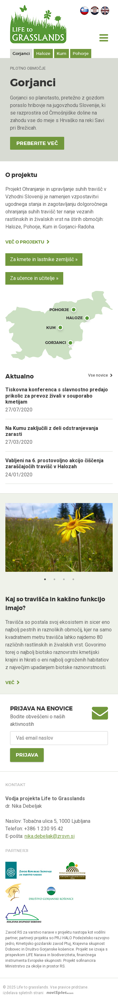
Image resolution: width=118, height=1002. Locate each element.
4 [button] (73, 579)
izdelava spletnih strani (23, 993)
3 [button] (64, 579)
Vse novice (98, 375)
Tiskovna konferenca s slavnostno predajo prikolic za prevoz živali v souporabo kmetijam (56, 396)
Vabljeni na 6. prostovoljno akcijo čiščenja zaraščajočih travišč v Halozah (54, 463)
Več (9, 683)
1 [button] (45, 579)
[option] (59, 541)
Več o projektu (24, 242)
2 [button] (54, 579)
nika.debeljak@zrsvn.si (50, 836)
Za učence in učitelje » (34, 278)
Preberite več (37, 143)
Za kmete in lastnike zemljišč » (44, 259)
